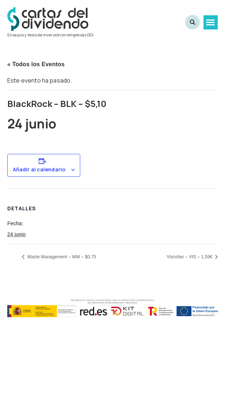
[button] (210, 22)
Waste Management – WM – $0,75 (61, 256)
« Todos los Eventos (36, 64)
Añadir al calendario (39, 169)
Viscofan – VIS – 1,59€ (190, 256)
